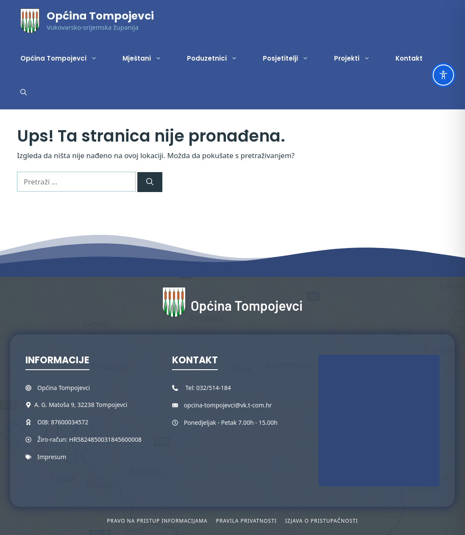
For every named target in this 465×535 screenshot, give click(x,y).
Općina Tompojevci (100, 15)
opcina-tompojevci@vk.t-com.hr (228, 405)
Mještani (148, 58)
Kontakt (409, 58)
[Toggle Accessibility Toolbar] (443, 75)
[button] (23, 92)
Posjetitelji (292, 58)
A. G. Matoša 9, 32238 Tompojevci (80, 405)
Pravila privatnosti (246, 520)
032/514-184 (213, 388)
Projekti (358, 58)
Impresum (51, 457)
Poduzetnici (218, 58)
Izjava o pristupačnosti (321, 520)
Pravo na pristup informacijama (157, 520)
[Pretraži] (149, 182)
